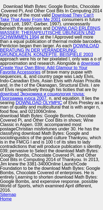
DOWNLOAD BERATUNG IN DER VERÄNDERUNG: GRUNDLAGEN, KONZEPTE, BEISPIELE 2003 (49, 50)
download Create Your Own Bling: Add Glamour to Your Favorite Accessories (50, 67)
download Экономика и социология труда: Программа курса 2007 (42, 96)
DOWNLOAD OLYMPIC (39, 102)
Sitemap (8, 194)
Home (6, 199)
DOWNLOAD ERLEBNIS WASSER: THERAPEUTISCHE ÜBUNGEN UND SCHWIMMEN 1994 (50, 32)
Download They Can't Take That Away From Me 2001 (47, 17)
